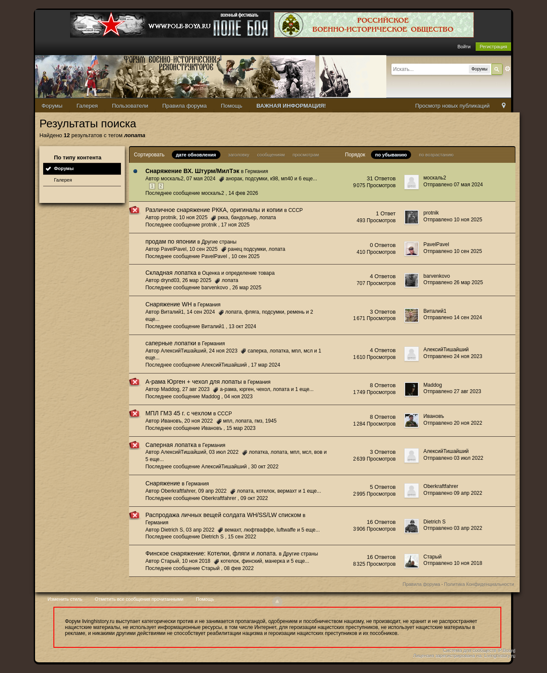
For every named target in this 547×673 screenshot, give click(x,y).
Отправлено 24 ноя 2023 (452, 356)
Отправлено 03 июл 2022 (453, 458)
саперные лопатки (170, 343)
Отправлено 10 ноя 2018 (452, 563)
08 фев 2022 (239, 568)
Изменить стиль (64, 599)
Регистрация (493, 46)
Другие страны (218, 242)
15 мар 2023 (241, 428)
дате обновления (196, 154)
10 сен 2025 (245, 256)
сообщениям (271, 154)
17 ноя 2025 (235, 225)
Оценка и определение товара (238, 273)
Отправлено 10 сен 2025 (452, 251)
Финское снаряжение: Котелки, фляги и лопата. (211, 553)
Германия (256, 171)
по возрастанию (436, 154)
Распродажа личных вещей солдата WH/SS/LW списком (223, 514)
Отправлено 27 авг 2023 (452, 391)
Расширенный (507, 68)
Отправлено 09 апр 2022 (452, 493)
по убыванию (391, 154)
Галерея (87, 106)
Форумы (51, 106)
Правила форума (184, 106)
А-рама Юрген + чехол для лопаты (193, 381)
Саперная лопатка (171, 444)
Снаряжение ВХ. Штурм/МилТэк (192, 171)
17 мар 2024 (265, 365)
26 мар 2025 (246, 288)
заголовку (239, 154)
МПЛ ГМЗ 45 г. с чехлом (178, 413)
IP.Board (506, 650)
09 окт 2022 (254, 498)
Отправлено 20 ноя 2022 (452, 423)
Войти (464, 46)
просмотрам (305, 154)
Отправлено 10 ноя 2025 (452, 220)
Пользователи (130, 106)
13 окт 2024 (242, 326)
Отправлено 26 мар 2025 (453, 282)
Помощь (231, 106)
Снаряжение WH (168, 304)
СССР (295, 210)
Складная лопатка (170, 272)
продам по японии (170, 241)
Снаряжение (162, 483)
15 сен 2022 (242, 537)
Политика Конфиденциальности (479, 584)
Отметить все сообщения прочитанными (139, 599)
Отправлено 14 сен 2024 (452, 317)
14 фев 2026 (243, 193)
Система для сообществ (470, 650)
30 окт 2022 (264, 467)
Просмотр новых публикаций (452, 106)
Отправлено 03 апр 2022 (452, 528)
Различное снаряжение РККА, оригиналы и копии (213, 209)
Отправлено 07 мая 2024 (453, 185)
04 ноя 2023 (238, 397)
